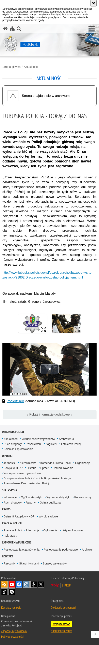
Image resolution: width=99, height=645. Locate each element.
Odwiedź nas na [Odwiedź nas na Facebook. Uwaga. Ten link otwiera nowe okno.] (19, 584)
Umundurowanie (63, 468)
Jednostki (10, 463)
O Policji (7, 456)
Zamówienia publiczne (16, 542)
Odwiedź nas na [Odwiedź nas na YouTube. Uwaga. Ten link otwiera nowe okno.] (12, 584)
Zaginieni (51, 444)
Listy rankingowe (72, 530)
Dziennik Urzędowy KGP (19, 516)
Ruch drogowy (13, 444)
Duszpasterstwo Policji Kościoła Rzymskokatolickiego (37, 478)
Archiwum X (66, 439)
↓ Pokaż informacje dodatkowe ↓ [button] (49, 414)
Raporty (31, 502)
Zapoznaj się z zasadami (14, 631)
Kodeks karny (83, 497)
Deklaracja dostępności (63, 607)
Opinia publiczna (50, 502)
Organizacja (82, 463)
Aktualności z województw (38, 439)
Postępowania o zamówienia (21, 549)
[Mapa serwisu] (12, 28)
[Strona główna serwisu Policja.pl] (5, 28)
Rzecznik (9, 563)
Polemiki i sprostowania (18, 449)
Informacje (10, 497)
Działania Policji (13, 432)
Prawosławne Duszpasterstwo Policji (27, 483)
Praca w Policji (12, 523)
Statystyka (9, 490)
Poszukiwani (34, 444)
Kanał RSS (4, 584)
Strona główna (11, 66)
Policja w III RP (13, 468)
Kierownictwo (28, 463)
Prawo (6, 509)
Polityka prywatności (12, 637)
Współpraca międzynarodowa (22, 473)
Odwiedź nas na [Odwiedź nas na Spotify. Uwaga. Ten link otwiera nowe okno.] (12, 591)
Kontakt (7, 556)
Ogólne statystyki (32, 497)
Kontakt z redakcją (11, 607)
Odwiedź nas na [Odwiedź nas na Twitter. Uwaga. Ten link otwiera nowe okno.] (41, 584)
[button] (91, 29)
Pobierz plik (15, 401)
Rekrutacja (10, 535)
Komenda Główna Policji (55, 463)
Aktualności (31, 66)
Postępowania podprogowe (61, 549)
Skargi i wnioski (28, 563)
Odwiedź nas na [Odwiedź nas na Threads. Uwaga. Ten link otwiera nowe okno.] (33, 584)
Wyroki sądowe (48, 516)
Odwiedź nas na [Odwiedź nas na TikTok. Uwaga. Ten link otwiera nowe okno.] (4, 591)
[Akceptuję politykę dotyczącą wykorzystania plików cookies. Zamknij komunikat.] (93, 3)
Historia (31, 468)
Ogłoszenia (50, 530)
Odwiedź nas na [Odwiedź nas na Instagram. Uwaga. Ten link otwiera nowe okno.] (26, 584)
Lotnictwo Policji (71, 444)
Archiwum (88, 549)
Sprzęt (44, 468)
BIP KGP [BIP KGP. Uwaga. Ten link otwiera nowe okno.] (66, 585)
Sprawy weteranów (55, 563)
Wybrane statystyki (58, 497)
